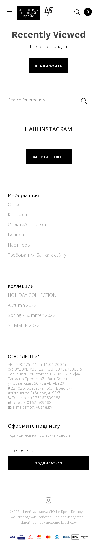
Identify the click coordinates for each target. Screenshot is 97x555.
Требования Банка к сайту (37, 255)
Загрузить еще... (49, 157)
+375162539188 (45, 398)
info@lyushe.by (38, 407)
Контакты (18, 214)
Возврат (17, 235)
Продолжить (48, 66)
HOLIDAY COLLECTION (32, 295)
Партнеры (19, 245)
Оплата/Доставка (27, 224)
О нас (14, 204)
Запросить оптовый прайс (28, 13)
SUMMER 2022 (23, 325)
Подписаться (48, 463)
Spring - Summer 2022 (31, 315)
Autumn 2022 (22, 305)
